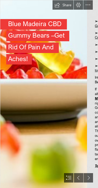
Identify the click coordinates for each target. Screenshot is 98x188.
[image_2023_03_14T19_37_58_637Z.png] (43, 94)
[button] (63, 5)
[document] (49, 94)
